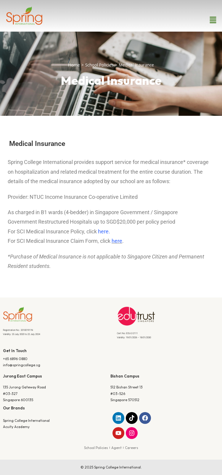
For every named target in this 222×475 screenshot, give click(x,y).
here (103, 231)
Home (74, 65)
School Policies (99, 65)
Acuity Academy (16, 426)
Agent (116, 447)
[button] (213, 20)
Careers (131, 447)
